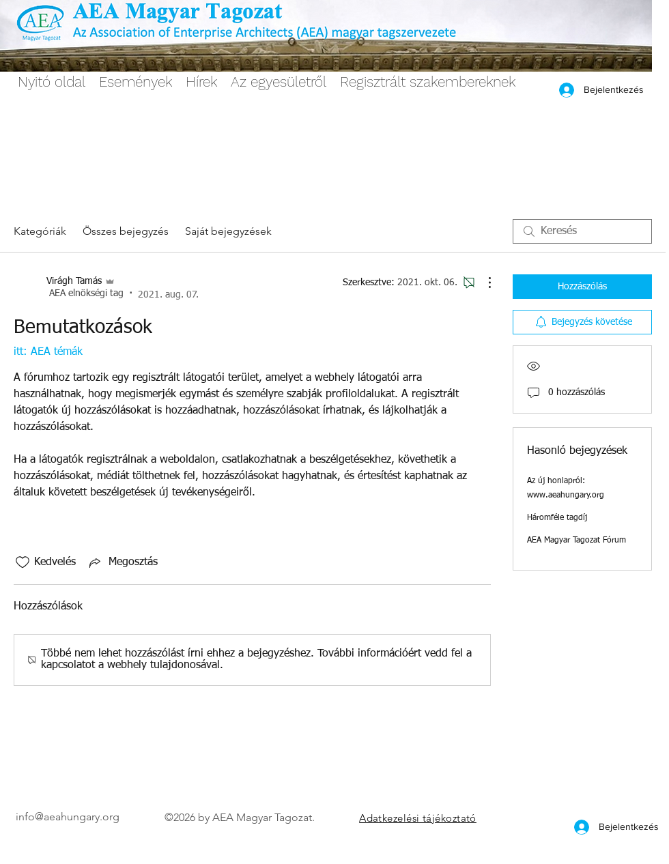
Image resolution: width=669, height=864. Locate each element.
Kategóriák (40, 231)
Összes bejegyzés (126, 231)
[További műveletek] (482, 282)
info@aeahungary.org (67, 816)
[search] (582, 231)
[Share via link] (122, 562)
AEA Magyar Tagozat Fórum (576, 540)
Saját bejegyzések (228, 231)
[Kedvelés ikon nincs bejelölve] (22, 562)
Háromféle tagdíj (557, 518)
